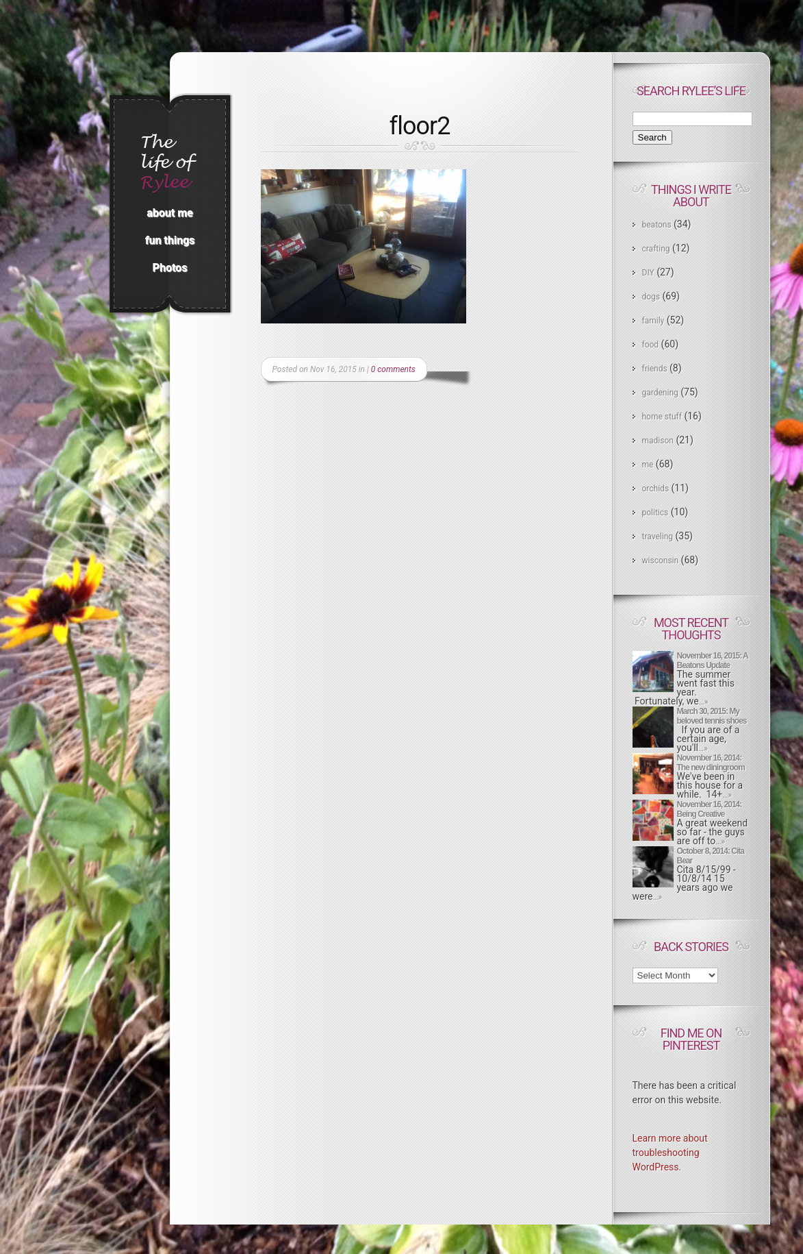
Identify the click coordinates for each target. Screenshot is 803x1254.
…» (704, 701)
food (650, 344)
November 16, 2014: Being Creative (709, 809)
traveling (658, 536)
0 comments (393, 369)
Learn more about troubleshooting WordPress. (670, 1152)
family (653, 320)
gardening (660, 392)
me (648, 464)
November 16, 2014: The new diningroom (711, 762)
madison (658, 440)
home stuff (662, 416)
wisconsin (660, 560)
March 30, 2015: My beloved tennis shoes (712, 716)
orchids (656, 488)
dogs (651, 297)
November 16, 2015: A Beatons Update (712, 660)
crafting (656, 249)
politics (655, 512)
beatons (657, 225)
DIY (648, 273)
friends (654, 368)
